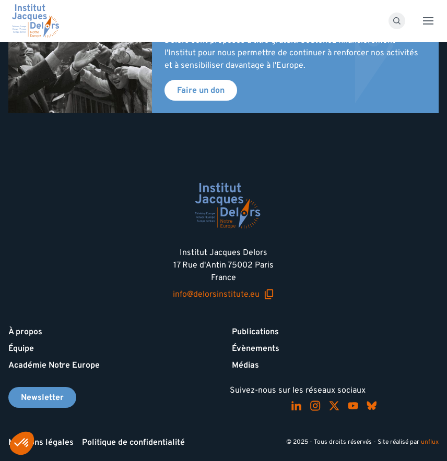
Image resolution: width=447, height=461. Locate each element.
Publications (255, 331)
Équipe (21, 348)
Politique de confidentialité (133, 442)
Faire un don (201, 90)
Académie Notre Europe (54, 365)
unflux (430, 442)
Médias (245, 365)
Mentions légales (41, 442)
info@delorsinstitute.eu (223, 294)
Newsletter (42, 397)
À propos (25, 331)
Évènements (255, 348)
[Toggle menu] (428, 20)
